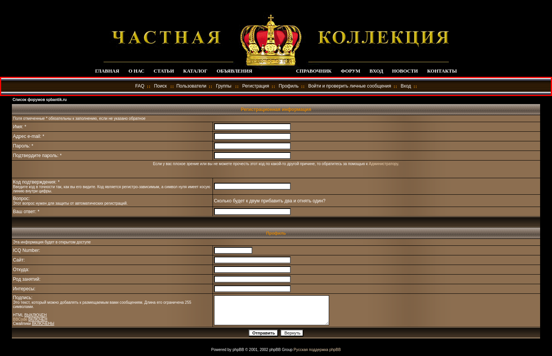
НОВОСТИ (405, 71)
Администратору (383, 164)
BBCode (20, 319)
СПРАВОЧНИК (314, 71)
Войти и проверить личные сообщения (349, 86)
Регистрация (255, 86)
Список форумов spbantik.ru (40, 100)
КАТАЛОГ (195, 71)
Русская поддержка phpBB (317, 350)
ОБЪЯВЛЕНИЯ (234, 71)
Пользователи (191, 86)
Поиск (160, 86)
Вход (405, 86)
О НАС (137, 71)
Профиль (289, 86)
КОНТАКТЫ (442, 71)
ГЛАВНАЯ (107, 71)
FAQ (139, 86)
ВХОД (376, 71)
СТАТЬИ (164, 71)
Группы (223, 86)
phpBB (238, 350)
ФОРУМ (350, 71)
